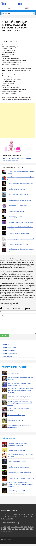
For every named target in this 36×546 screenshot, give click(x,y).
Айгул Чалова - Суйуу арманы (16, 415)
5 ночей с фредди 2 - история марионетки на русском (20, 172)
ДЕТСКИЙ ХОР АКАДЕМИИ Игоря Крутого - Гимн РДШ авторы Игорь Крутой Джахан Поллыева (20, 390)
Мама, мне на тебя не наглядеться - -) (18, 397)
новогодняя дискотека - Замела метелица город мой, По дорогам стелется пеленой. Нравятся (19, 403)
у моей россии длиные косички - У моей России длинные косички (19, 384)
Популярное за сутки (8, 344)
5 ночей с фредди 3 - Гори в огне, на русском (20, 478)
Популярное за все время (9, 353)
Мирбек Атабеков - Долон (15, 420)
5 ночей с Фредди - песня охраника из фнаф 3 (20, 178)
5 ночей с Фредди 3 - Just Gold (16, 189)
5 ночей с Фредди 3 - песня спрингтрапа (19, 472)
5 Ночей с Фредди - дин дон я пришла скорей (20, 239)
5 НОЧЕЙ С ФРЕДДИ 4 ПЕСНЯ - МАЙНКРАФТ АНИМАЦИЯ (17, 444)
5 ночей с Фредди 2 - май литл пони (17, 244)
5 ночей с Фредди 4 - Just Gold (16, 450)
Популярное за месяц (8, 350)
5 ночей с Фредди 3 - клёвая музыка (18, 233)
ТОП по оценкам (7, 356)
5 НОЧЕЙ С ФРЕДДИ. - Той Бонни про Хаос (20, 222)
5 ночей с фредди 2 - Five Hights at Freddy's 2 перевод (20, 228)
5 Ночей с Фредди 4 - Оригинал (16, 461)
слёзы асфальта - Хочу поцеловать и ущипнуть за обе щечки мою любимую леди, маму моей (20, 484)
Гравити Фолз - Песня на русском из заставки (18, 409)
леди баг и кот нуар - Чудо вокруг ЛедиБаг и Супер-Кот (20, 378)
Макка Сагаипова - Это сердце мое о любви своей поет (20, 455)
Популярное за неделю (9, 347)
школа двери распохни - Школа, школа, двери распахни (19, 426)
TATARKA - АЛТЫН (13, 373)
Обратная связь (6, 539)
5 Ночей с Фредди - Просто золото (17, 194)
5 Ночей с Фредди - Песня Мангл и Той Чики (20, 183)
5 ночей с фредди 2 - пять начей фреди (19, 200)
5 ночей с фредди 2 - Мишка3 (16, 211)
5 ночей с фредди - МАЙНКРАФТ (17, 205)
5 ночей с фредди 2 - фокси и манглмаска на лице (20, 250)
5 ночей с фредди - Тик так (15, 217)
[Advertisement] (17, 120)
